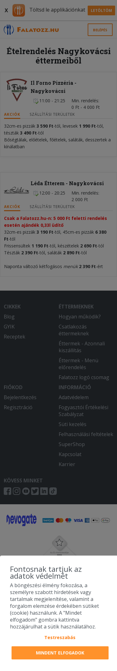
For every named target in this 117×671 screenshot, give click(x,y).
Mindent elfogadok (60, 653)
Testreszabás (60, 637)
